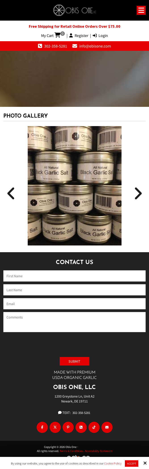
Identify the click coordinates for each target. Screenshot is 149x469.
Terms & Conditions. (72, 451)
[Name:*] (74, 276)
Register (78, 35)
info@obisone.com (95, 46)
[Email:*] (74, 303)
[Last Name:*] (74, 289)
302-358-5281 (55, 46)
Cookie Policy (113, 463)
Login (100, 35)
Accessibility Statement (98, 451)
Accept (131, 463)
